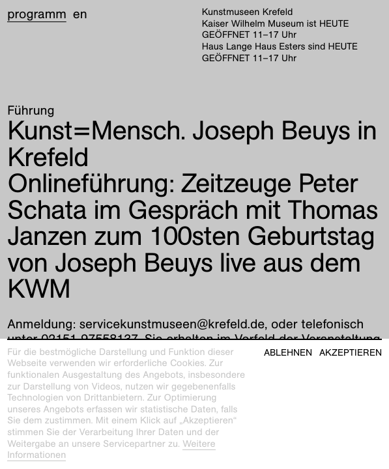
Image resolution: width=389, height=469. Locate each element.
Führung (30, 111)
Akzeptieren (350, 352)
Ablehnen (288, 352)
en (80, 14)
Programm (36, 14)
